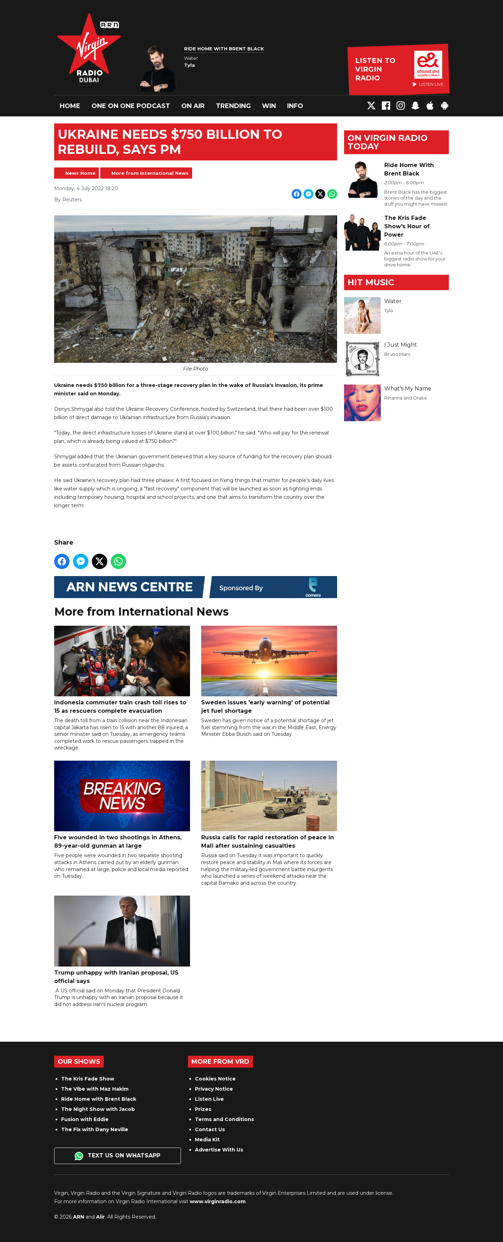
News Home (80, 173)
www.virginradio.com (218, 1201)
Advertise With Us (219, 1150)
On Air (193, 106)
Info (295, 106)
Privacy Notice (214, 1089)
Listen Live (209, 1099)
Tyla (388, 310)
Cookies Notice (215, 1079)
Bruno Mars (397, 354)
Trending (233, 106)
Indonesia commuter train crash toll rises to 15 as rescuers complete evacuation (122, 670)
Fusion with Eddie (85, 1119)
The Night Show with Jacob (98, 1109)
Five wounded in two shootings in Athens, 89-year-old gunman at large (122, 805)
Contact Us (210, 1129)
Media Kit (207, 1139)
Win (269, 106)
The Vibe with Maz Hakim (95, 1089)
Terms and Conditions (224, 1119)
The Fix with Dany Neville (94, 1129)
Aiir (100, 1217)
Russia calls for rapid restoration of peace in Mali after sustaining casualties (269, 805)
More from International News (150, 173)
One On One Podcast (131, 106)
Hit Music (371, 282)
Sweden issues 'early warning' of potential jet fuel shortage (269, 670)
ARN (78, 1217)
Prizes (203, 1109)
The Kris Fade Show (87, 1079)
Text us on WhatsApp (117, 1156)
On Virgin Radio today (388, 142)
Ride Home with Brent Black (98, 1099)
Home (70, 106)
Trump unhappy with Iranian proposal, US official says (122, 940)
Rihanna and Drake (405, 398)
